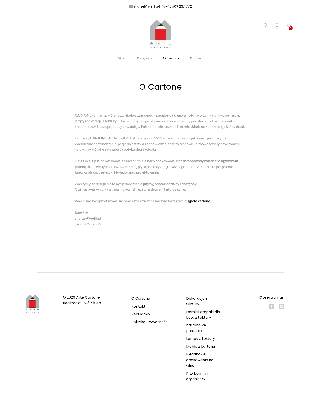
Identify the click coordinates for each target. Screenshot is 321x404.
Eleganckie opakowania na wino (199, 360)
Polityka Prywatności (149, 321)
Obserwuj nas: (271, 297)
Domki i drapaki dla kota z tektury (203, 314)
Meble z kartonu (200, 346)
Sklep (122, 58)
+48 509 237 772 (178, 6)
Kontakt (196, 58)
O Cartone (171, 58)
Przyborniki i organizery (197, 376)
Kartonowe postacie (196, 328)
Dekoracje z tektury (196, 301)
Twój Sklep (91, 303)
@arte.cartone (199, 201)
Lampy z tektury (200, 338)
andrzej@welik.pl (147, 6)
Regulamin (140, 314)
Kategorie (144, 58)
